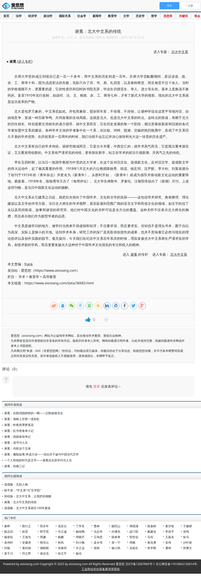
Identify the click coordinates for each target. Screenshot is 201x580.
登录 (96, 386)
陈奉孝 (116, 537)
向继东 (116, 531)
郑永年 (44, 526)
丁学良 (80, 526)
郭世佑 (133, 537)
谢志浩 (44, 553)
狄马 (186, 537)
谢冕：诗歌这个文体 (17, 448)
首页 (6, 16)
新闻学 (97, 16)
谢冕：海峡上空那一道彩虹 (22, 419)
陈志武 (8, 531)
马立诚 (62, 531)
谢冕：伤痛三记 (14, 466)
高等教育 (49, 276)
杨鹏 (61, 537)
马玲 (150, 537)
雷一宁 (116, 542)
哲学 (154, 16)
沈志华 (98, 531)
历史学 (140, 16)
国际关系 (65, 16)
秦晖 (7, 526)
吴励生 (133, 548)
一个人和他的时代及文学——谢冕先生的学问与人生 (38, 460)
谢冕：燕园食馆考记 (17, 437)
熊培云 (44, 542)
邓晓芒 (80, 537)
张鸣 (186, 531)
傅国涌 (133, 526)
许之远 (80, 548)
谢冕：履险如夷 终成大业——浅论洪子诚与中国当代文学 (41, 454)
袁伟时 (8, 542)
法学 (19, 16)
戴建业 (151, 531)
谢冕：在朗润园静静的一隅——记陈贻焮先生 (33, 413)
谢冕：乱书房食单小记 (19, 431)
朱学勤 (151, 548)
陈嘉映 (151, 526)
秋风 (61, 542)
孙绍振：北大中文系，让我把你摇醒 (27, 496)
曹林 (97, 526)
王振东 (169, 537)
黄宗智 (169, 526)
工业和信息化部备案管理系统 (100, 569)
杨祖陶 (80, 531)
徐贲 (25, 531)
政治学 (48, 16)
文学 (126, 16)
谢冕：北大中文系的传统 (20, 502)
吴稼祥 (62, 548)
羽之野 (26, 553)
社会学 (81, 16)
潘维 (168, 548)
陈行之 (26, 526)
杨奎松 (8, 537)
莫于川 (8, 553)
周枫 (132, 542)
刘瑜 (7, 548)
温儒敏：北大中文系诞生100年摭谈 (27, 508)
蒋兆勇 (151, 542)
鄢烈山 (116, 526)
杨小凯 (116, 548)
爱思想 (14, 6)
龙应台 (62, 526)
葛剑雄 (26, 548)
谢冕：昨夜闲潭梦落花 (19, 425)
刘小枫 (80, 542)
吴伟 (168, 542)
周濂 (43, 537)
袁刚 (97, 548)
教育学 (112, 16)
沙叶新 (187, 542)
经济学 (32, 16)
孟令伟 (98, 542)
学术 (22, 276)
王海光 (26, 537)
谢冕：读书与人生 (16, 442)
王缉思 (98, 537)
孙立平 (62, 553)
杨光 (79, 553)
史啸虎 (26, 542)
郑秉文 (187, 548)
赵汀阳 (133, 531)
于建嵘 (187, 526)
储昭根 (44, 548)
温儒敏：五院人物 (16, 484)
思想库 (168, 16)
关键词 (183, 16)
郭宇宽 (44, 531)
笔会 (197, 16)
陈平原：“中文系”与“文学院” (22, 490)
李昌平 (169, 531)
